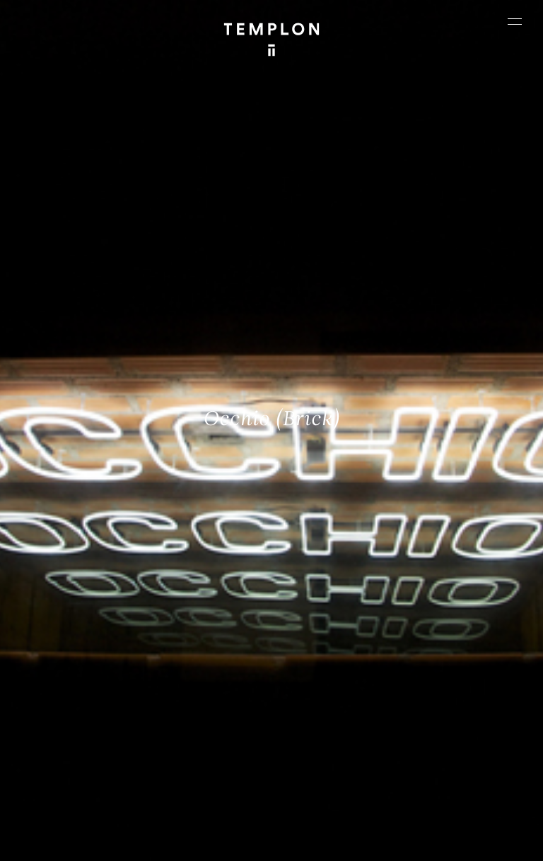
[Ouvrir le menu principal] (515, 21)
